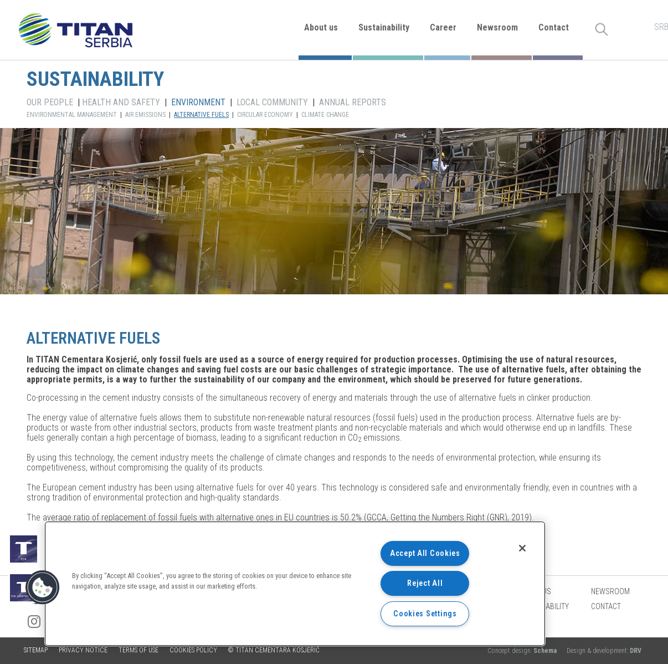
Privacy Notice (83, 650)
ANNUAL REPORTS (352, 102)
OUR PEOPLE (50, 102)
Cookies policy (193, 650)
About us (321, 27)
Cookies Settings (425, 614)
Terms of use (138, 650)
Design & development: (604, 651)
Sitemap (36, 650)
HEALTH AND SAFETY (121, 102)
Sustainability (383, 27)
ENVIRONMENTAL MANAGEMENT (72, 115)
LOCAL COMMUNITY (272, 102)
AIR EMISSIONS (145, 115)
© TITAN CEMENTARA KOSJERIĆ (274, 650)
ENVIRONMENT (198, 102)
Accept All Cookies (425, 553)
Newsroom (497, 27)
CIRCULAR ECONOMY (265, 115)
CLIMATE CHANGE (325, 115)
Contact (553, 27)
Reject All (425, 583)
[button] (42, 587)
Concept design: (522, 651)
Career (443, 27)
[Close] (522, 548)
